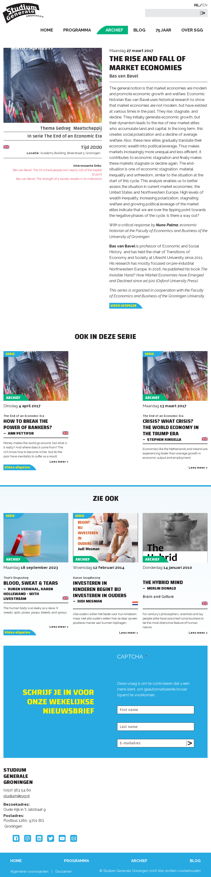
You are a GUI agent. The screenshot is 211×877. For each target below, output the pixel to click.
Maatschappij (87, 128)
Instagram (27, 838)
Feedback (103, 793)
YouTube (62, 838)
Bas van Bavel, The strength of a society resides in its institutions (59, 179)
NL (196, 5)
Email (73, 838)
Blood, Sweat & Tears (30, 583)
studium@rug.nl (16, 796)
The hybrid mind (163, 582)
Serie (10, 354)
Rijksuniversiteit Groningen (168, 787)
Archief (114, 30)
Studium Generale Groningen (24, 13)
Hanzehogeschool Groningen (168, 806)
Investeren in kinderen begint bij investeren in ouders (100, 589)
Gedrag (63, 128)
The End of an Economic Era (73, 136)
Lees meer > (58, 461)
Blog (139, 30)
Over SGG (192, 30)
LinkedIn (39, 838)
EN (205, 5)
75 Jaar (163, 30)
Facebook (16, 838)
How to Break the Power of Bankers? (27, 424)
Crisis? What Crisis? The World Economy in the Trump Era (171, 427)
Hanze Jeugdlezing (86, 578)
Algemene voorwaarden (29, 871)
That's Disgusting (15, 578)
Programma (77, 30)
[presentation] (152, 702)
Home (46, 30)
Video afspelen (123, 306)
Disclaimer (63, 871)
